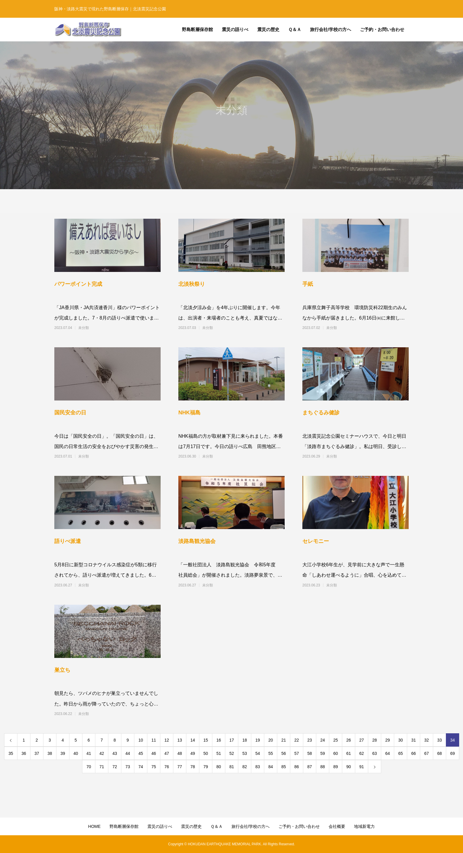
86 (296, 766)
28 (374, 740)
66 (413, 753)
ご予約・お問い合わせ (299, 826)
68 (439, 753)
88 (322, 766)
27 (361, 740)
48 (179, 753)
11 (153, 740)
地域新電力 (364, 826)
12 (166, 740)
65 (400, 753)
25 (335, 740)
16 (218, 740)
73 (127, 766)
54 (257, 753)
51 (218, 753)
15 (205, 740)
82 (244, 766)
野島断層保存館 (124, 826)
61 (348, 753)
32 (426, 740)
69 (452, 753)
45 (140, 753)
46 (153, 753)
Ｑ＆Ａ (217, 826)
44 (127, 753)
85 (283, 766)
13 (179, 740)
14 (192, 740)
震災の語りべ (159, 826)
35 (11, 753)
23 (309, 740)
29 (387, 740)
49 (192, 753)
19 (257, 740)
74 (140, 766)
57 (296, 753)
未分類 (83, 328)
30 (400, 740)
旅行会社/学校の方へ (250, 826)
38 (50, 753)
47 (166, 753)
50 (205, 753)
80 (218, 766)
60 (335, 753)
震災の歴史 (191, 826)
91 (361, 766)
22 (296, 740)
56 (283, 753)
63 (374, 753)
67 (426, 753)
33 (439, 740)
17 (231, 740)
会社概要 (337, 826)
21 (283, 740)
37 (37, 753)
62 (361, 753)
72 (115, 766)
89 (335, 766)
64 (387, 753)
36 (24, 753)
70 (89, 766)
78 (192, 766)
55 (270, 753)
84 (270, 766)
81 (231, 766)
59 (322, 753)
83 (257, 766)
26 (348, 740)
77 (179, 766)
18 (244, 740)
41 (89, 753)
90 (348, 766)
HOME (94, 826)
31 (413, 740)
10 (140, 740)
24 (322, 740)
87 (309, 766)
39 (63, 753)
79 (205, 766)
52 (231, 753)
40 (76, 753)
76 (166, 766)
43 (115, 753)
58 (309, 753)
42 (102, 753)
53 (244, 753)
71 (102, 766)
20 (270, 740)
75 (153, 766)
